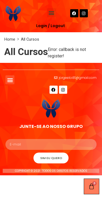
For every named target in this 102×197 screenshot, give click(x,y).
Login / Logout (50, 25)
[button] (51, 12)
